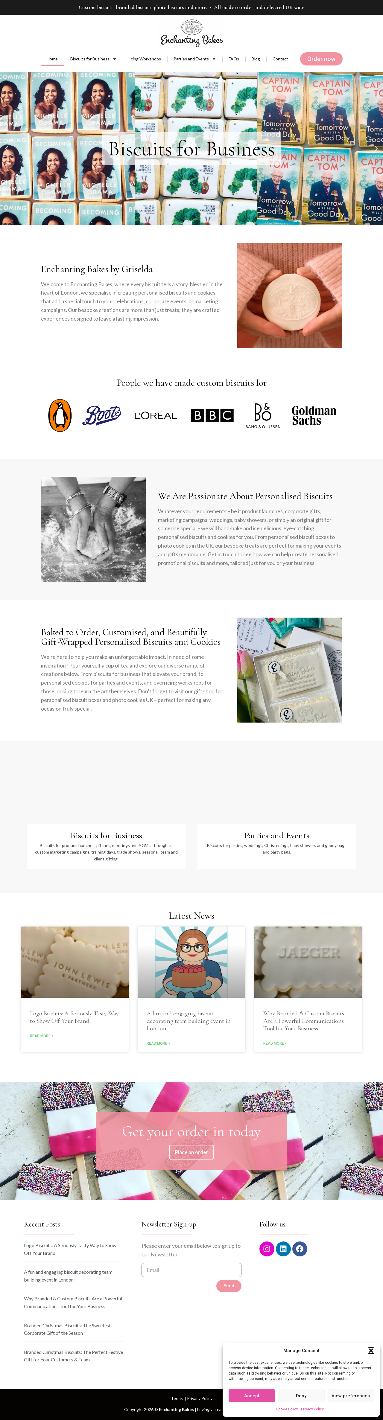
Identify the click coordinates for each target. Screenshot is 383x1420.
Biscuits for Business (93, 59)
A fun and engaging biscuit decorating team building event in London (189, 1021)
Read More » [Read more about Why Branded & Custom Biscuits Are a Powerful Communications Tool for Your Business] (275, 1043)
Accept (251, 1395)
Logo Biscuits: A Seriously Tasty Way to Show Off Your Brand (74, 1017)
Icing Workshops (145, 58)
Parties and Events (195, 59)
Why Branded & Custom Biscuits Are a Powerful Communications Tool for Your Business (303, 1021)
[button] (371, 1351)
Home (52, 58)
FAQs (234, 58)
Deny (301, 1395)
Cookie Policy (287, 1409)
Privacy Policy (312, 1409)
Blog (256, 58)
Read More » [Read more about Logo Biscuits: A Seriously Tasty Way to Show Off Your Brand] (41, 1036)
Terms (177, 1398)
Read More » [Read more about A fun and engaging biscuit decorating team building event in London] (158, 1043)
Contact (280, 58)
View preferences (351, 1395)
